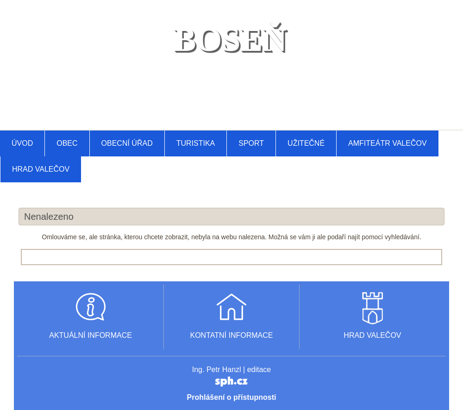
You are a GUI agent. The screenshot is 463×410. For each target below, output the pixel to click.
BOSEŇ (230, 39)
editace (259, 369)
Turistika (195, 143)
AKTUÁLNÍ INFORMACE (90, 335)
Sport (251, 143)
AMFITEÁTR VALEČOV (387, 143)
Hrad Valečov (40, 169)
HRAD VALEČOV (372, 335)
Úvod (22, 143)
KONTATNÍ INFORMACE (231, 335)
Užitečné (306, 143)
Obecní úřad (127, 143)
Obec (66, 143)
